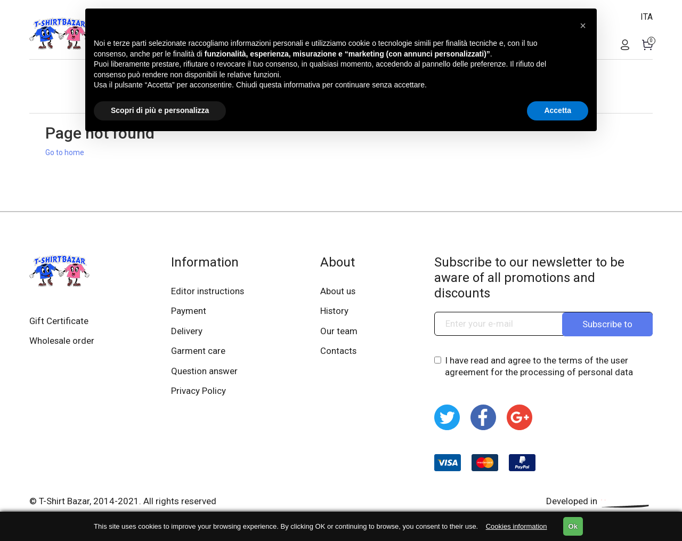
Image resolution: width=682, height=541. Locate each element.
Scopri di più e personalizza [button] (160, 110)
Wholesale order (62, 341)
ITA (646, 17)
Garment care (198, 351)
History (335, 311)
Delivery (186, 331)
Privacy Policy (198, 392)
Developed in (599, 501)
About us (338, 291)
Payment (188, 311)
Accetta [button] (557, 110)
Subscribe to (607, 323)
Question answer (205, 372)
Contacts (339, 351)
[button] (582, 25)
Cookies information (516, 526)
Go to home (64, 152)
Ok (573, 526)
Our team (339, 331)
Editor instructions (208, 291)
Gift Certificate (59, 321)
